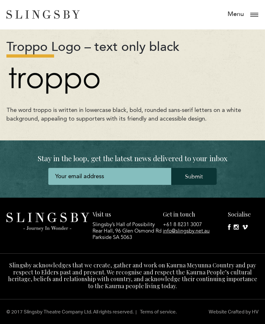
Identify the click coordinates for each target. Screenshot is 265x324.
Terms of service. (158, 311)
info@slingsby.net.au (186, 230)
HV (255, 311)
